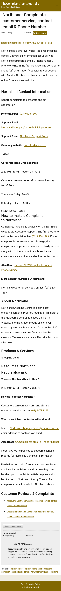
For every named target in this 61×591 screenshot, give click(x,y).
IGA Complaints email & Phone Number (37, 441)
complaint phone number (33, 569)
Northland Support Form (34, 136)
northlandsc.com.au (35, 145)
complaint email (15, 569)
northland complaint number (27, 572)
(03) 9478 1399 (28, 113)
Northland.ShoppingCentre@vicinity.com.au (26, 127)
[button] (57, 5)
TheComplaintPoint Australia (20, 3)
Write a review (39, 33)
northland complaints (49, 572)
